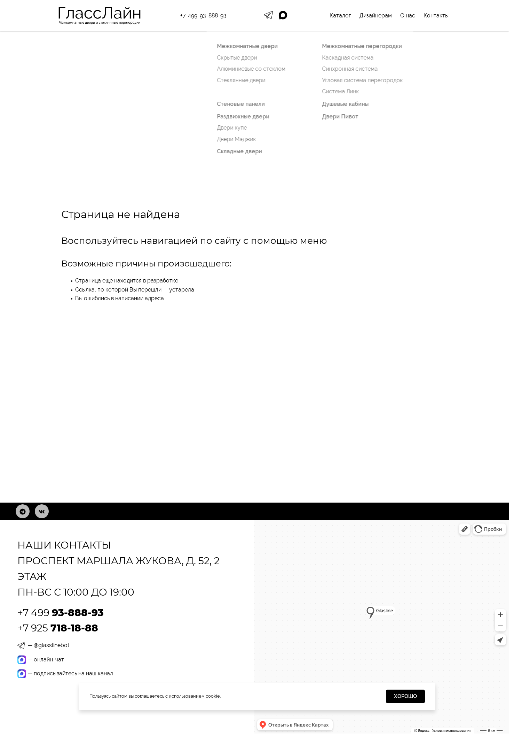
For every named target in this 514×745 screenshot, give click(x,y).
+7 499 (60, 613)
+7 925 (57, 628)
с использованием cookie (192, 696)
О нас (407, 15)
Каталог (340, 15)
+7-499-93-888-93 (203, 15)
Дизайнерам (375, 15)
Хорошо (405, 696)
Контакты (436, 15)
